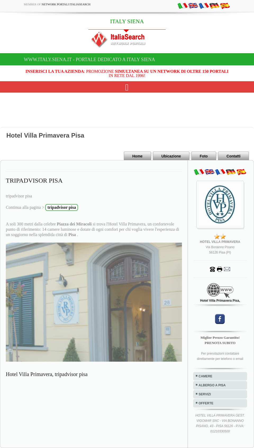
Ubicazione (171, 156)
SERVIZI (205, 394)
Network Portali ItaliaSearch (66, 4)
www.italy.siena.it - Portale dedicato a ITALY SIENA (89, 59)
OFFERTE (206, 403)
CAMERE (205, 376)
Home (137, 156)
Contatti (233, 156)
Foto (204, 156)
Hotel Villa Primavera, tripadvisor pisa (47, 374)
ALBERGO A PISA (212, 385)
